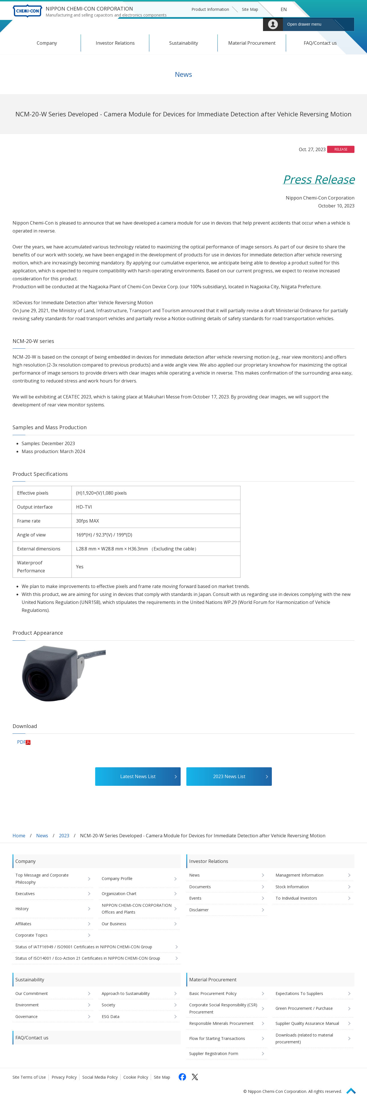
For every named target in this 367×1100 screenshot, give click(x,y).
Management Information (299, 875)
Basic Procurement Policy (212, 993)
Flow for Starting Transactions (217, 1038)
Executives (25, 893)
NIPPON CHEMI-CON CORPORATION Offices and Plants (137, 908)
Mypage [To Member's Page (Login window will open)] (273, 24)
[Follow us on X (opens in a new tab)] (195, 1077)
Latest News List (138, 776)
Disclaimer (199, 909)
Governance (26, 1016)
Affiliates (23, 923)
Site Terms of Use (29, 1077)
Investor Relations (115, 43)
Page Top (353, 1090)
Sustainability (183, 43)
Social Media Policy (100, 1077)
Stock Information (292, 886)
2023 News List (229, 776)
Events (195, 898)
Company (47, 43)
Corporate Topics (31, 935)
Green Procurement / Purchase (304, 1008)
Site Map (250, 9)
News (42, 835)
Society (108, 1005)
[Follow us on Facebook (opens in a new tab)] (182, 1077)
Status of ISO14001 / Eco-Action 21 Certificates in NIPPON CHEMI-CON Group (87, 958)
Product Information (210, 9)
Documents (200, 886)
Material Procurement (252, 43)
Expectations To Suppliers (299, 993)
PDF (23, 742)
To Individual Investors (296, 898)
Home (19, 835)
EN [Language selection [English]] (284, 9)
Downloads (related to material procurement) (304, 1038)
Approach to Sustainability (126, 993)
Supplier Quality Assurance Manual (307, 1023)
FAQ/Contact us (320, 43)
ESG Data (110, 1016)
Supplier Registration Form (213, 1053)
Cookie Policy (135, 1077)
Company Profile (117, 878)
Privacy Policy (64, 1077)
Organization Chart (119, 893)
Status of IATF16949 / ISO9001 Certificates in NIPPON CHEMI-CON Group (83, 946)
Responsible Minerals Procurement (221, 1023)
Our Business (114, 923)
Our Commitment (31, 993)
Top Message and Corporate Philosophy (42, 878)
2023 (64, 835)
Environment (27, 1005)
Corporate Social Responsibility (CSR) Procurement (223, 1008)
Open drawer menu (304, 24)
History (21, 908)
